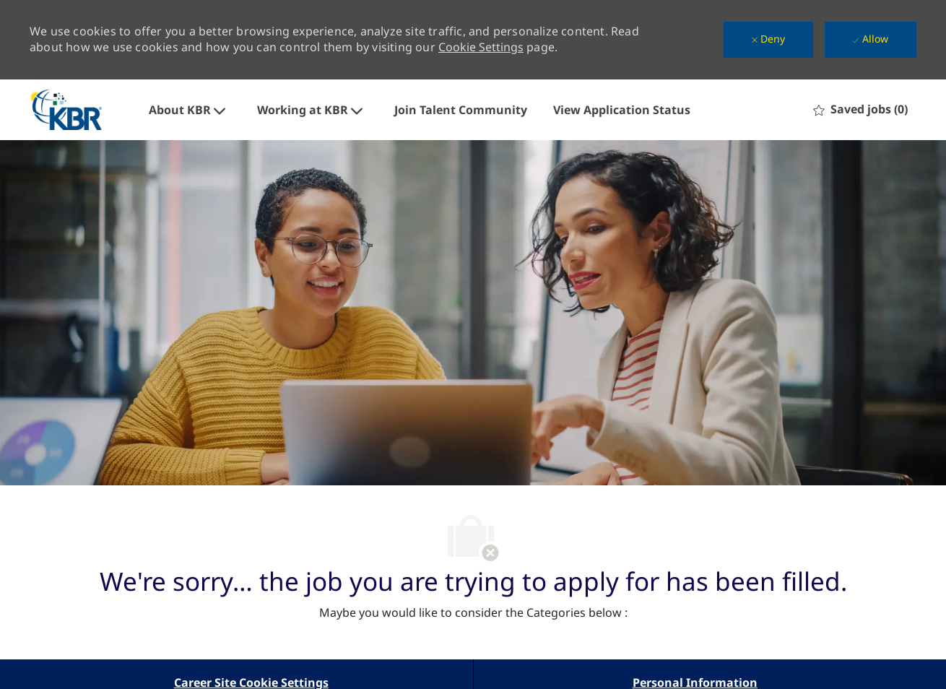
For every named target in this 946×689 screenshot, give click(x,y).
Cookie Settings (481, 47)
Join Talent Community (460, 110)
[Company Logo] (66, 109)
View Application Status (621, 110)
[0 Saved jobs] (860, 109)
